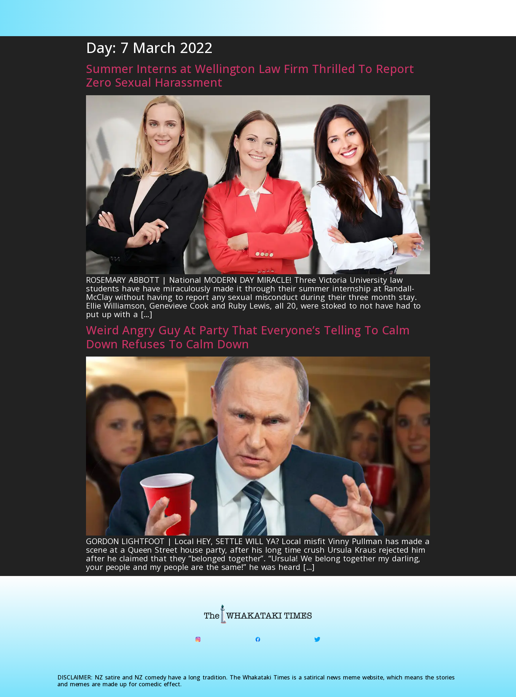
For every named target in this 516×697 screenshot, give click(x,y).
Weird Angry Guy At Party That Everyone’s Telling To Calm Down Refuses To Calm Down (247, 336)
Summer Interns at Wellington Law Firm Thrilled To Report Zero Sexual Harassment (250, 75)
